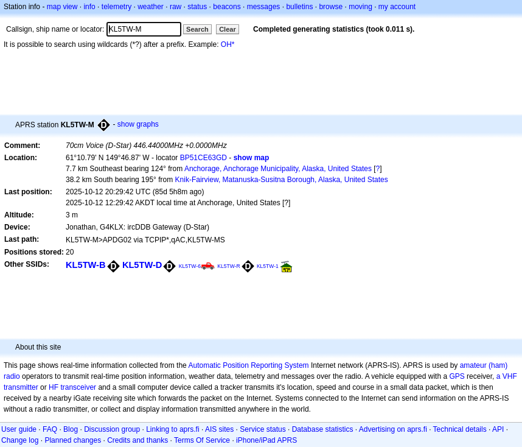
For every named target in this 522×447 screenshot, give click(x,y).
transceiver (78, 387)
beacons (226, 6)
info (89, 6)
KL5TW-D (142, 265)
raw (175, 6)
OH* (228, 44)
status (197, 6)
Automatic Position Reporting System (248, 365)
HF (53, 387)
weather (150, 6)
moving (360, 6)
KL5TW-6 (190, 266)
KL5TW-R (228, 266)
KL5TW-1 (268, 266)
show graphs (138, 124)
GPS (456, 376)
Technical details (460, 429)
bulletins (299, 6)
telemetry (116, 6)
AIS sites (219, 429)
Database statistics (322, 429)
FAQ (50, 429)
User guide (19, 429)
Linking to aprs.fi (172, 429)
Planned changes (72, 440)
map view (62, 6)
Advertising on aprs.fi (393, 429)
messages (263, 6)
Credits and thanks (137, 440)
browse (331, 6)
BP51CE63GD (203, 157)
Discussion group (112, 429)
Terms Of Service (202, 440)
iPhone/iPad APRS (266, 440)
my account (397, 6)
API (498, 429)
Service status (262, 429)
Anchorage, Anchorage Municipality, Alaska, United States (278, 168)
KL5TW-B (86, 265)
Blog (70, 429)
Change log (19, 440)
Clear (227, 29)
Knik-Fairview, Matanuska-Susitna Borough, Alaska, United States (281, 179)
